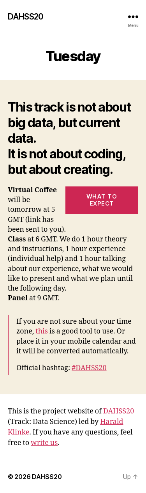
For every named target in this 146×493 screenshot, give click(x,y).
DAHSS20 (25, 16)
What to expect (101, 200)
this (41, 331)
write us (44, 442)
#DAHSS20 (89, 368)
